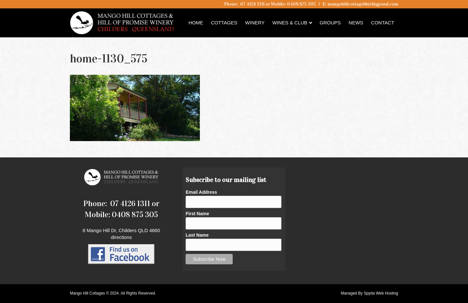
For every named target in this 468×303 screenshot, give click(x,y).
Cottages (224, 22)
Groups (330, 22)
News (356, 22)
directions (121, 237)
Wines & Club (289, 22)
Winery (255, 22)
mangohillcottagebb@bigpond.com (363, 4)
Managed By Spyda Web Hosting (369, 293)
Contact (382, 22)
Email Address (201, 192)
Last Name (197, 235)
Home (195, 22)
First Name (197, 213)
